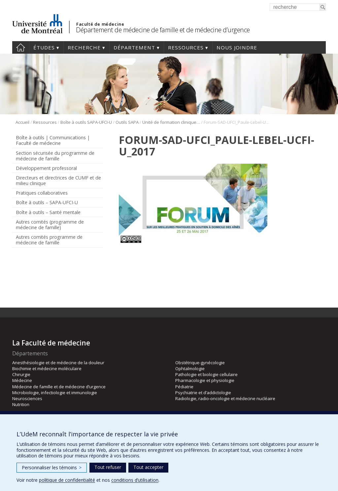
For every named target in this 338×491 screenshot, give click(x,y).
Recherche (84, 47)
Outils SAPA (127, 122)
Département (134, 47)
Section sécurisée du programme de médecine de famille (55, 156)
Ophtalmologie (190, 368)
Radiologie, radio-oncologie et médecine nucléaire (225, 398)
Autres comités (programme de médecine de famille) (50, 225)
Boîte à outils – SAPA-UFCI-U (47, 202)
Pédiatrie (184, 387)
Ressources (186, 47)
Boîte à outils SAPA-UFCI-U (86, 122)
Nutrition (20, 404)
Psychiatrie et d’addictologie (203, 393)
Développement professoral (46, 168)
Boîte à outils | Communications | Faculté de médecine (53, 140)
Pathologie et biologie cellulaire (206, 374)
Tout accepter (148, 467)
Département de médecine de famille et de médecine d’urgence (163, 29)
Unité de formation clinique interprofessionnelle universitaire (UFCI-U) (171, 122)
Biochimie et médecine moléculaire (47, 368)
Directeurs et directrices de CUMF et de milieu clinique (58, 180)
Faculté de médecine (100, 24)
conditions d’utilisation (134, 480)
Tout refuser (107, 467)
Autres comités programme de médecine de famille (49, 240)
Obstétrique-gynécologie (200, 363)
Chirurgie (21, 374)
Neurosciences (27, 398)
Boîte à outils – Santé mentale (48, 212)
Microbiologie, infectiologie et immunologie (54, 393)
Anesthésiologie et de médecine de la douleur (58, 363)
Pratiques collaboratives (42, 193)
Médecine (22, 380)
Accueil (20, 47)
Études (44, 47)
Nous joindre (237, 47)
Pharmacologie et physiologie (204, 380)
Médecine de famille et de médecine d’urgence (59, 387)
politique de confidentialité (67, 480)
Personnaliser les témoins (52, 467)
